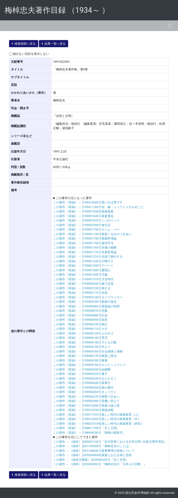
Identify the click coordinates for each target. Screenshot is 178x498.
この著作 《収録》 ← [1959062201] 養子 (80, 374)
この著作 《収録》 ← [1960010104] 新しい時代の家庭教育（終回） (98, 423)
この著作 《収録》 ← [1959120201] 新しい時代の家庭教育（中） (97, 419)
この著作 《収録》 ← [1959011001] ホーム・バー (86, 229)
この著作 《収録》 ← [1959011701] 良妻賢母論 (85, 252)
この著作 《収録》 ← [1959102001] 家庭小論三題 (86, 405)
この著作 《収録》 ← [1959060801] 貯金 (80, 315)
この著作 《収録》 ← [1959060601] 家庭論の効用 (86, 306)
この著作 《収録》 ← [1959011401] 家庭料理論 (85, 238)
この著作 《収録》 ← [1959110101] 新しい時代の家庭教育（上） (97, 414)
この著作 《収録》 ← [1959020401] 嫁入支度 (83, 283)
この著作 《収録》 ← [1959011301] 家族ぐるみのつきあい (92, 234)
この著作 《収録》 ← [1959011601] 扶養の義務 (85, 247)
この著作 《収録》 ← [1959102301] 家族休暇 (83, 410)
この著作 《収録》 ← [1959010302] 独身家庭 (83, 211)
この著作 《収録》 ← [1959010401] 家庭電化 (83, 216)
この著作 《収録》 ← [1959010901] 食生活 (82, 225)
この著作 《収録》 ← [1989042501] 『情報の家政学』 (89, 432)
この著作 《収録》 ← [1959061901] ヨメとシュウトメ (89, 365)
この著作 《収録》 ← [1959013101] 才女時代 (83, 279)
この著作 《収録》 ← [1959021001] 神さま (82, 288)
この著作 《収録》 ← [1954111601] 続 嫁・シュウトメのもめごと (98, 207)
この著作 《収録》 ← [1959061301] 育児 (80, 337)
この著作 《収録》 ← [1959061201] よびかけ (83, 333)
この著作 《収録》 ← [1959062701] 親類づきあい (86, 396)
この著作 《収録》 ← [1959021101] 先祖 (80, 292)
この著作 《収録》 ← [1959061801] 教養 (80, 360)
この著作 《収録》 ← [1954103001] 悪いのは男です (88, 202)
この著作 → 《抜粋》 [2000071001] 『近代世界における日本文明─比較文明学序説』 (110, 441)
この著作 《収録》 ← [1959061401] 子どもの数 (85, 342)
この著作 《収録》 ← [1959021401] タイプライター (88, 297)
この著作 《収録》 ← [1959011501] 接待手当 (83, 243)
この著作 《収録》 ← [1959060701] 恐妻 (80, 310)
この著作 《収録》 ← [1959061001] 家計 (80, 324)
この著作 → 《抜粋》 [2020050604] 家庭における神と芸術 (92, 455)
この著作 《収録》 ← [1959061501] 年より (82, 347)
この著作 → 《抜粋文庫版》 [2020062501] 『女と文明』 (91, 459)
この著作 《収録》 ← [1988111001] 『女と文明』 (86, 428)
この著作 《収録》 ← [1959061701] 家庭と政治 (85, 356)
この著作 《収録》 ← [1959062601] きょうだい (85, 392)
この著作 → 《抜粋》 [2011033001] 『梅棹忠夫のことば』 (92, 446)
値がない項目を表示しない (31, 54)
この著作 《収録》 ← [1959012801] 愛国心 (82, 270)
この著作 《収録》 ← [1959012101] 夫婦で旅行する (88, 256)
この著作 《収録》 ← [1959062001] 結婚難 (82, 369)
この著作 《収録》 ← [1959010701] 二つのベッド (86, 220)
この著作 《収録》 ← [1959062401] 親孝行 (82, 383)
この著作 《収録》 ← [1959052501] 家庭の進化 (85, 301)
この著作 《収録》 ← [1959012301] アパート (83, 265)
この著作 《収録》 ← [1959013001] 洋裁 (80, 274)
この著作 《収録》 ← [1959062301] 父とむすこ (85, 378)
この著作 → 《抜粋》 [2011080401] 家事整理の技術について (94, 450)
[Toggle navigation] (169, 25)
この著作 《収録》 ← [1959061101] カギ (80, 328)
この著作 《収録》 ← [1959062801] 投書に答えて (86, 401)
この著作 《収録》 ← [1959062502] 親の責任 (83, 387)
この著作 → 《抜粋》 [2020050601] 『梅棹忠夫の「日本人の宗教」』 (100, 464)
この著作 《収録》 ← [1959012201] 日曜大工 (83, 261)
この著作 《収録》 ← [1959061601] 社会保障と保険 (88, 351)
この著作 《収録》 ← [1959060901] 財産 (80, 319)
